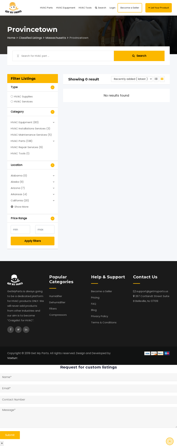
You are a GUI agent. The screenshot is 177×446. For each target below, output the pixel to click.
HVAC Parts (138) (21, 141)
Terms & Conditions (104, 322)
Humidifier (55, 296)
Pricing (95, 297)
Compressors (58, 315)
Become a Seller (129, 7)
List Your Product (160, 7)
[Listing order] (131, 79)
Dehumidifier (57, 302)
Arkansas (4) (19, 194)
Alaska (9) (17, 182)
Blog (94, 310)
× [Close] (2, 443)
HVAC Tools (85, 7)
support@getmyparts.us (152, 291)
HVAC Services (23, 101)
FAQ (93, 304)
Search (102, 7)
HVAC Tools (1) (20, 153)
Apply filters (32, 241)
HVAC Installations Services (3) (30, 128)
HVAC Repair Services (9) (27, 147)
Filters (53, 308)
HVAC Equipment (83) (25, 122)
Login (112, 7)
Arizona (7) (18, 188)
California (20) (20, 200)
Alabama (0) (19, 175)
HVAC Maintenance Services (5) (31, 134)
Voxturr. (12, 358)
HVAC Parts (46, 7)
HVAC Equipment (65, 7)
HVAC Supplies (23, 96)
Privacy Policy (99, 316)
